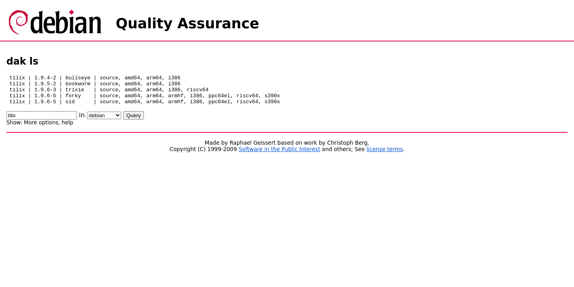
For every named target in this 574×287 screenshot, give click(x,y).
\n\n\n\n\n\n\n (104, 121)
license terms (384, 155)
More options (41, 129)
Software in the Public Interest (279, 155)
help (67, 129)
